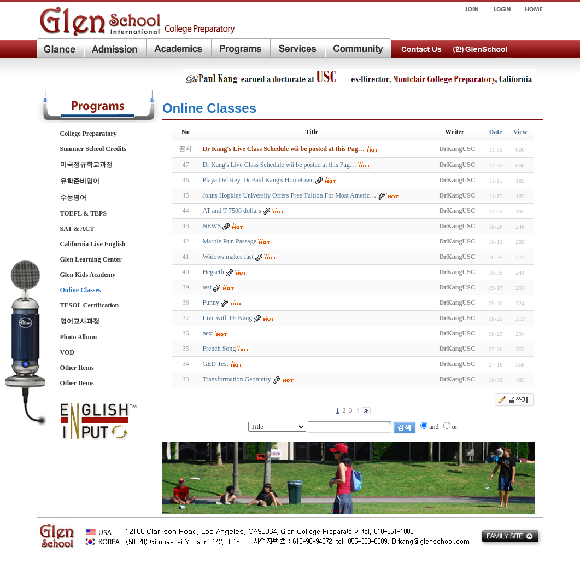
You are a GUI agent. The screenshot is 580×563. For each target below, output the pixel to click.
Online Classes (80, 290)
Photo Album (78, 337)
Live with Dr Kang (227, 318)
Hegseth (213, 272)
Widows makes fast (228, 256)
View (520, 132)
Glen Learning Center (91, 259)
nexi (208, 333)
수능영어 (73, 197)
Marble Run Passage (229, 241)
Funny (210, 302)
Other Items (77, 368)
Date (495, 132)
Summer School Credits (93, 149)
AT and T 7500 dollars (231, 210)
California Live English (93, 244)
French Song (219, 348)
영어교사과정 (79, 321)
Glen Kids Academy (88, 274)
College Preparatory (88, 133)
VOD (67, 352)
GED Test (215, 364)
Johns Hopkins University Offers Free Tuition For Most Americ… (289, 195)
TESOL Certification (89, 305)
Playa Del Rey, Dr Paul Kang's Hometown (258, 180)
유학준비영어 (79, 181)
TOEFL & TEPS (83, 213)
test (207, 287)
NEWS (211, 226)
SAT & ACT (77, 229)
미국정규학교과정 (86, 165)
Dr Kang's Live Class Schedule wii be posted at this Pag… (279, 165)
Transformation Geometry (236, 379)
